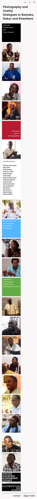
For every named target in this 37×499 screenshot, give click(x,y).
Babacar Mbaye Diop (9, 177)
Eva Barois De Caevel (9, 165)
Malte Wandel (7, 192)
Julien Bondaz (7, 169)
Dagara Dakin (7, 173)
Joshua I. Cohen (8, 171)
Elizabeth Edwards (9, 180)
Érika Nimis (6, 188)
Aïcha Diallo (7, 175)
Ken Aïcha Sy (7, 190)
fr (29, 2)
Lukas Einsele (7, 182)
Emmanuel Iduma (8, 184)
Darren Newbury (8, 186)
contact (17, 495)
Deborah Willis (8, 194)
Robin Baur (6, 167)
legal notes (29, 495)
